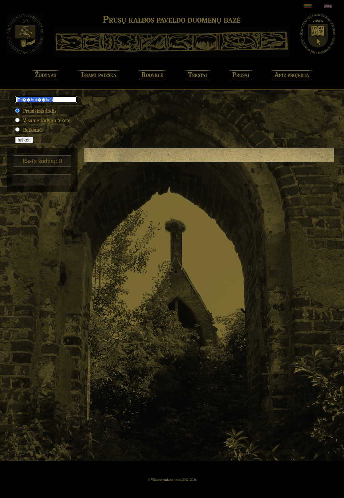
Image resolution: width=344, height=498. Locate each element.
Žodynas (45, 75)
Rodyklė (152, 75)
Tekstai (197, 75)
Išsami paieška (98, 75)
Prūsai (241, 75)
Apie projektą (292, 75)
